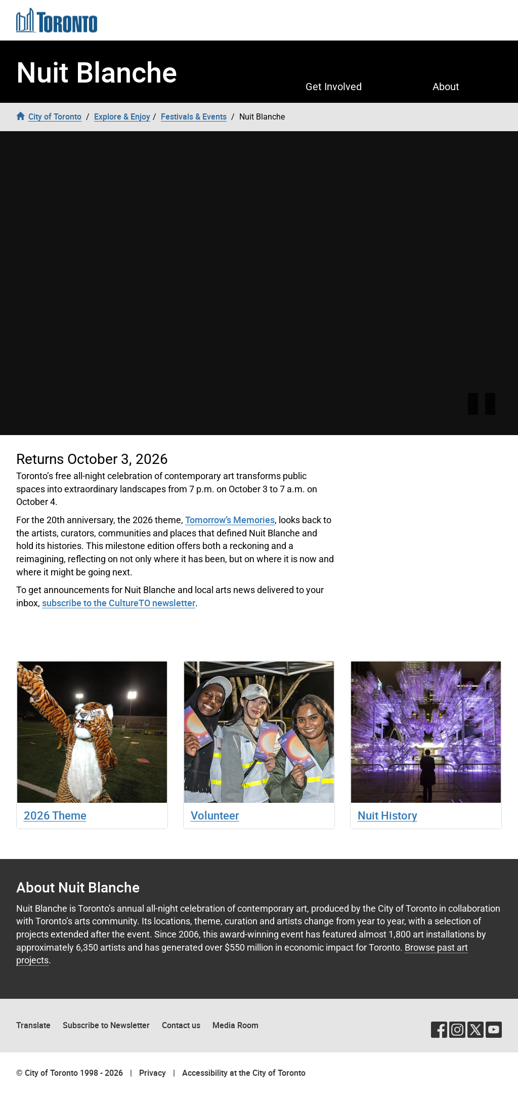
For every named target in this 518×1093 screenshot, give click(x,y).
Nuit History (387, 815)
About (446, 86)
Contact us (181, 1025)
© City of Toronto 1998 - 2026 (69, 1072)
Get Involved (334, 86)
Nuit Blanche (96, 72)
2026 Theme (55, 815)
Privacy (152, 1072)
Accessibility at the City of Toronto (244, 1072)
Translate (33, 1025)
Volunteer (215, 815)
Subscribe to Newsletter (106, 1025)
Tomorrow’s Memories (230, 520)
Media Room (235, 1025)
